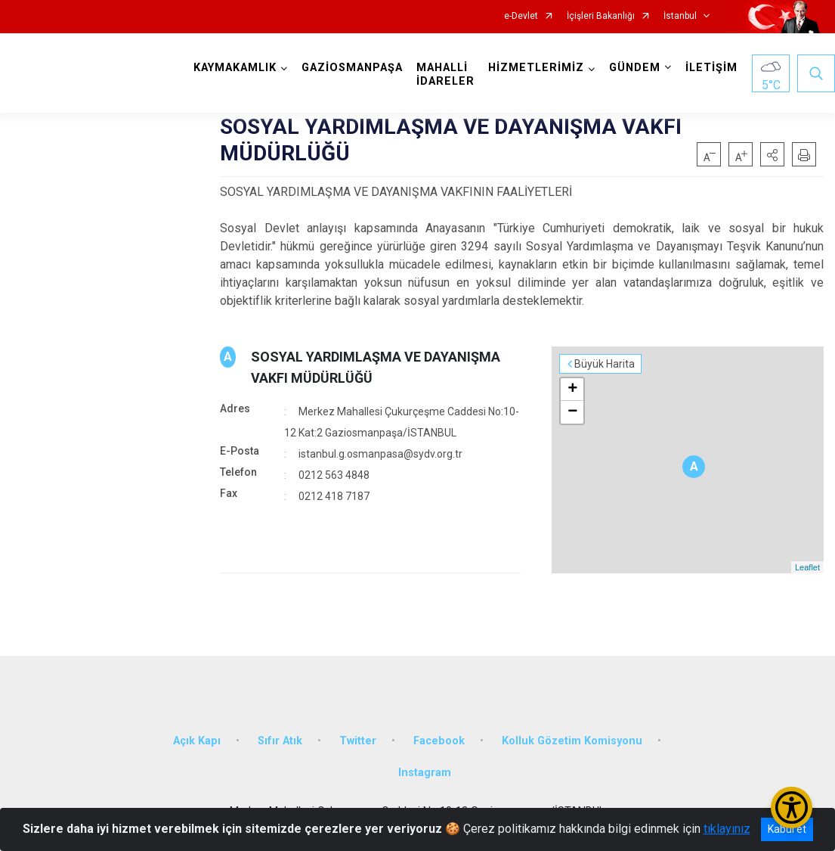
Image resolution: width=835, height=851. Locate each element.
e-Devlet (521, 16)
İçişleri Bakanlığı (601, 16)
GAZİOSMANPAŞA (352, 67)
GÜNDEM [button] (634, 67)
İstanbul (680, 16)
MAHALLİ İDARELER (445, 74)
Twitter (357, 741)
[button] (772, 154)
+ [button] (572, 389)
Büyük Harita (604, 364)
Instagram (424, 772)
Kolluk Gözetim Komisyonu (572, 741)
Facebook (439, 741)
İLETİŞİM (711, 67)
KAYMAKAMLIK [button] (235, 67)
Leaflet (807, 567)
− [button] (572, 412)
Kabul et (787, 829)
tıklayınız (727, 828)
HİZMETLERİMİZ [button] (536, 67)
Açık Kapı (197, 741)
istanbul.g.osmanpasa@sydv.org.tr (380, 454)
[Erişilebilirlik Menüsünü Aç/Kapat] (791, 807)
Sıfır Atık (280, 741)
